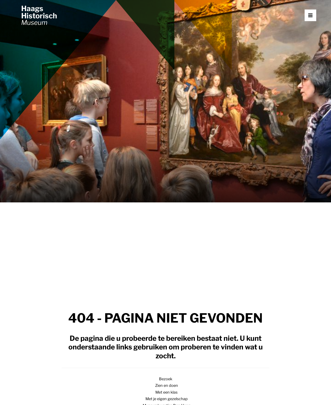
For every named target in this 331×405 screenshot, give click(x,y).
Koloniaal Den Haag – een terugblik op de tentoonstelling (166, 218)
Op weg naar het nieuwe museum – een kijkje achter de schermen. (166, 205)
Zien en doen (166, 165)
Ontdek (165, 191)
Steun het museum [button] (119, 361)
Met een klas (166, 171)
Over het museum (166, 245)
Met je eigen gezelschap (166, 178)
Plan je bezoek (104, 324)
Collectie (166, 265)
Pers (166, 271)
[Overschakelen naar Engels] (165, 276)
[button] (316, 24)
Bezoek (165, 158)
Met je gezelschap (107, 337)
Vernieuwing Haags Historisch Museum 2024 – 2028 (166, 238)
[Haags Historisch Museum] (50, 25)
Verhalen (175, 324)
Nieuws (173, 337)
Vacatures (253, 337)
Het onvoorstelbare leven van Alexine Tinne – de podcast (166, 225)
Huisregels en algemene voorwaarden (112, 394)
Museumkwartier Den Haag (166, 185)
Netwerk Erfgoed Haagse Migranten (166, 258)
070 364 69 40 (28, 358)
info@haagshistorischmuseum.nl (43, 351)
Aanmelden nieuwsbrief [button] (200, 361)
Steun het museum (166, 251)
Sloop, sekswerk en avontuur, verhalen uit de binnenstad (166, 211)
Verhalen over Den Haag (166, 198)
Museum (165, 231)
